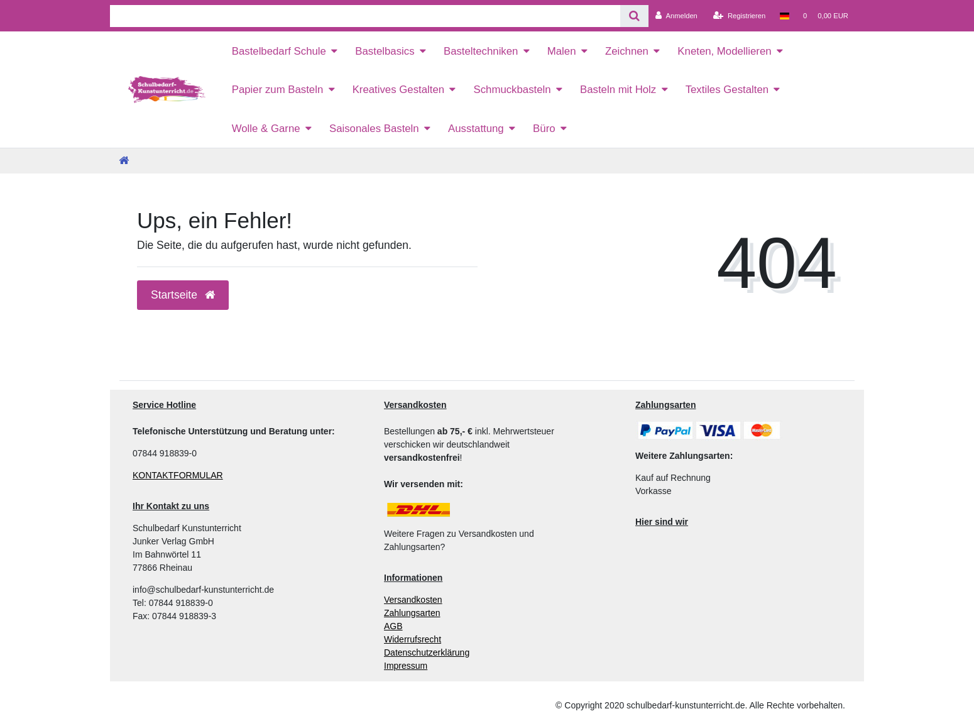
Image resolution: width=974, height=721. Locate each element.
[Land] (784, 15)
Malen (561, 51)
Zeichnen (626, 51)
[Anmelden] (676, 15)
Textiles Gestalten (727, 90)
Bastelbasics (384, 51)
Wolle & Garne (266, 129)
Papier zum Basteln (278, 90)
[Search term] (365, 16)
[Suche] (634, 16)
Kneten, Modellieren (724, 51)
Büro (544, 129)
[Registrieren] (739, 15)
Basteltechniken (481, 51)
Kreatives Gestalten (398, 90)
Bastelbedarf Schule (279, 51)
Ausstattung (476, 129)
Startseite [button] (183, 295)
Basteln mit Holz (618, 90)
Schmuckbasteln (511, 90)
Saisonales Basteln (374, 129)
